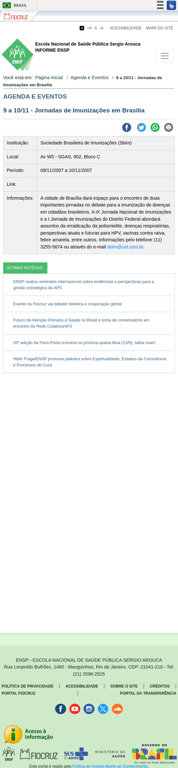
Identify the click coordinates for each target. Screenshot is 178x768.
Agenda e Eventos (90, 77)
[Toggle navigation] (165, 55)
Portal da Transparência (148, 693)
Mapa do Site (159, 28)
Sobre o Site (124, 686)
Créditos (160, 686)
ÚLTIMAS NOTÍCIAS (24, 268)
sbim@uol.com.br (125, 246)
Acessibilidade (126, 28)
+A (89, 28)
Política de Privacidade (28, 686)
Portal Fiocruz (18, 693)
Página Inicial (49, 77)
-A (102, 28)
